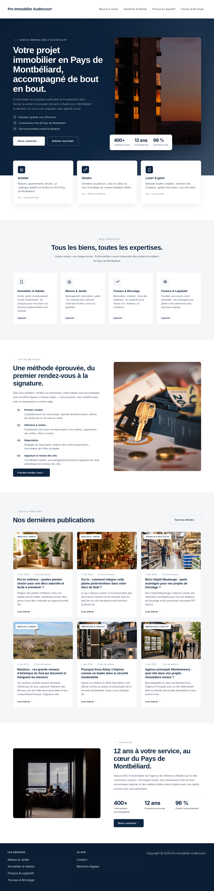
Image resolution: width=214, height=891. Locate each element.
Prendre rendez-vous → (31, 472)
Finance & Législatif (163, 9)
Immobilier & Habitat (135, 9)
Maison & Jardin (108, 9)
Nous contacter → (29, 141)
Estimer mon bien (63, 141)
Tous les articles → (185, 519)
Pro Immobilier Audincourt (30, 9)
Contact (82, 859)
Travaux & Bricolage (192, 9)
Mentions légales (88, 866)
